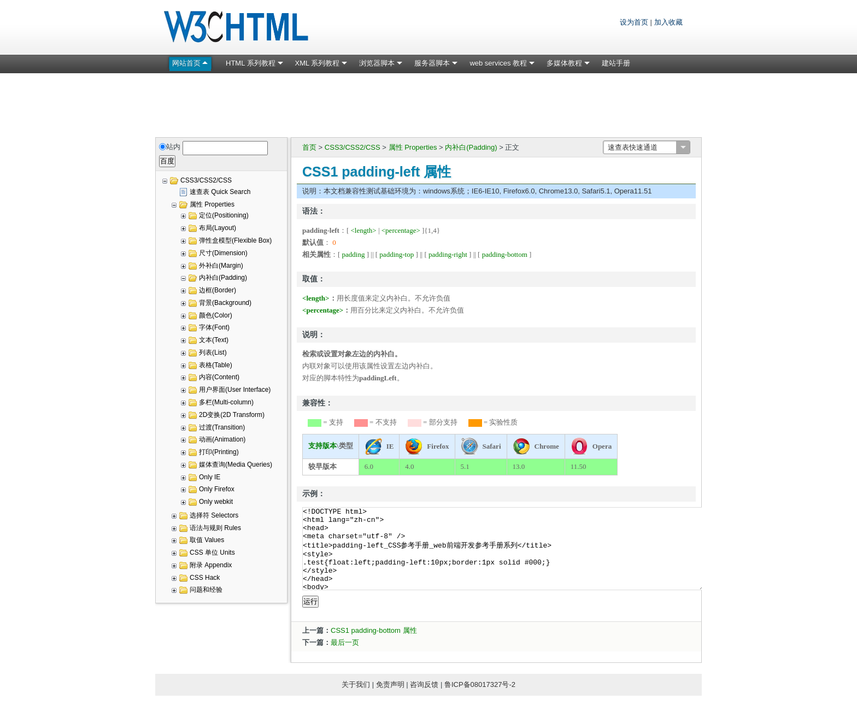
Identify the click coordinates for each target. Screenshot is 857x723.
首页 (309, 147)
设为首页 (634, 22)
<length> (364, 230)
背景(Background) (225, 303)
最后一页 (345, 659)
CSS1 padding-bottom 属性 (374, 647)
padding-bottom (504, 254)
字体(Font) (214, 327)
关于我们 (356, 701)
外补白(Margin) (221, 265)
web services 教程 (498, 63)
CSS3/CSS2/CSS (352, 147)
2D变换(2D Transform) (232, 415)
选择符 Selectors (214, 515)
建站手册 (616, 63)
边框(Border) (217, 290)
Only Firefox (216, 489)
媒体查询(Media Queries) (235, 464)
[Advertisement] (428, 103)
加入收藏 (668, 22)
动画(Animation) (222, 439)
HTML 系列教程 (250, 63)
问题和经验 (206, 589)
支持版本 (322, 446)
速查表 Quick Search (220, 192)
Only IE (209, 477)
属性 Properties (413, 147)
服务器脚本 (432, 63)
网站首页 (186, 63)
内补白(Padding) (471, 147)
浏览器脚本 (377, 63)
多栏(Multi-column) (226, 402)
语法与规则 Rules (215, 528)
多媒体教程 (564, 63)
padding (353, 254)
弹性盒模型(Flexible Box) (235, 240)
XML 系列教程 (317, 63)
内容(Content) (219, 377)
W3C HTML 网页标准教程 (237, 27)
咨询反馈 (424, 701)
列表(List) (213, 352)
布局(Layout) (217, 228)
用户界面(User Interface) (235, 389)
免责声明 (390, 701)
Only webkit (216, 501)
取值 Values (207, 540)
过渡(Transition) (222, 427)
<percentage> (400, 230)
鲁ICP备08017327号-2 (479, 701)
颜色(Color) (215, 315)
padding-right (447, 254)
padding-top (396, 254)
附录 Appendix (211, 565)
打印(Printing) (219, 452)
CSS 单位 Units (212, 552)
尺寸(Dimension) (223, 253)
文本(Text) (213, 340)
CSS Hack (205, 577)
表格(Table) (215, 365)
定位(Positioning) (224, 215)
